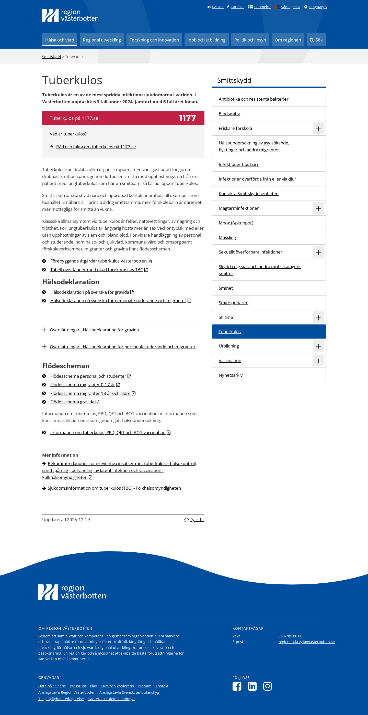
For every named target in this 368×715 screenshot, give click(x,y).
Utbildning (229, 346)
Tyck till (197, 519)
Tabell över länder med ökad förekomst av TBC (96, 269)
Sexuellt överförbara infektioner (250, 252)
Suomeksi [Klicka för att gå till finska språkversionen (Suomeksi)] (262, 7)
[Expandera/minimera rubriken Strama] (318, 317)
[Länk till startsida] (70, 15)
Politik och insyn (250, 40)
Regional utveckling (102, 40)
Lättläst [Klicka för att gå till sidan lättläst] (237, 7)
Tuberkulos (229, 331)
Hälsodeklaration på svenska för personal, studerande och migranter (118, 300)
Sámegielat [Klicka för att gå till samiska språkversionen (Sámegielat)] (290, 7)
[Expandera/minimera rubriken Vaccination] (318, 360)
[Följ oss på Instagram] (269, 686)
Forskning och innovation (154, 40)
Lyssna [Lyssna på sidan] (218, 7)
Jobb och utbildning (206, 40)
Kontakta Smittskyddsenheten (249, 193)
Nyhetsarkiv (231, 375)
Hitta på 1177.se (52, 686)
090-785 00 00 (290, 636)
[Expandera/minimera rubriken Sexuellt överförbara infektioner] (318, 252)
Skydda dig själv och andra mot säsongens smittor (260, 270)
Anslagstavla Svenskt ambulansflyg (129, 692)
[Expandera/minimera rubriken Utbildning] (318, 346)
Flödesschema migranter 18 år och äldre (90, 393)
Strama (226, 317)
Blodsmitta (229, 114)
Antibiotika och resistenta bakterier (254, 99)
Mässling (227, 237)
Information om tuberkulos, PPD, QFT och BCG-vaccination (108, 432)
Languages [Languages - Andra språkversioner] (318, 7)
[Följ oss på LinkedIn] (253, 686)
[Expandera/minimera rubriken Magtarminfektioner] (318, 208)
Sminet (226, 288)
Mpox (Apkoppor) (236, 223)
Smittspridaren (233, 303)
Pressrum (78, 686)
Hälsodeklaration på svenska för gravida (89, 292)
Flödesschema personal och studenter (88, 376)
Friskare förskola (235, 128)
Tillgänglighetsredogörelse (61, 698)
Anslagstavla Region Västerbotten (67, 692)
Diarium (145, 686)
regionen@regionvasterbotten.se (307, 641)
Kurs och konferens (117, 686)
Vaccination (230, 360)
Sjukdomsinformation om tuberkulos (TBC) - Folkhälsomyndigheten (114, 488)
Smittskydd (51, 56)
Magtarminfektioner (239, 208)
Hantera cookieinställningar (111, 698)
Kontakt (161, 686)
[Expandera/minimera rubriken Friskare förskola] (318, 128)
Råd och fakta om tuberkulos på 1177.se (93, 147)
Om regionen (288, 40)
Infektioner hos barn (239, 164)
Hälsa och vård (59, 40)
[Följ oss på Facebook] (238, 686)
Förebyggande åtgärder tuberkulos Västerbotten (98, 261)
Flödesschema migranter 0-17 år (82, 384)
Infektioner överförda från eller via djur (257, 179)
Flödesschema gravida (72, 402)
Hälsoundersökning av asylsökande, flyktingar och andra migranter (254, 146)
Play (93, 686)
